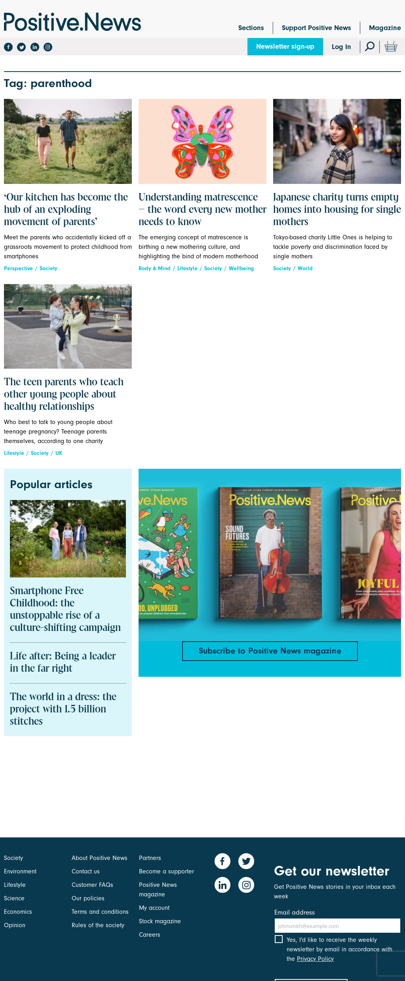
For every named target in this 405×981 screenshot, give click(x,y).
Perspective (18, 268)
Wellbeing (241, 268)
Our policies (88, 898)
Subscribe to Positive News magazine (270, 651)
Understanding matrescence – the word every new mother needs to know (202, 210)
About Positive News (99, 858)
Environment (20, 871)
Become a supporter (166, 871)
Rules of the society (98, 925)
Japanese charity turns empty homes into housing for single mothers (337, 210)
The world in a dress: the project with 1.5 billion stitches (63, 710)
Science (14, 898)
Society (48, 268)
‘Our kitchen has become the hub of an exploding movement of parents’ (66, 210)
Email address (294, 912)
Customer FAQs (92, 884)
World (305, 268)
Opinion (14, 925)
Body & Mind (155, 268)
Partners (150, 858)
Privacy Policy (315, 958)
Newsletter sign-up (285, 46)
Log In (341, 47)
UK (58, 453)
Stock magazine (160, 921)
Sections (251, 28)
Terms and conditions (100, 911)
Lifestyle (187, 268)
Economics (18, 911)
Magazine (385, 28)
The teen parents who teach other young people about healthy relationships (64, 395)
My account (154, 907)
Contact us (86, 871)
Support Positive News (316, 28)
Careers (149, 934)
